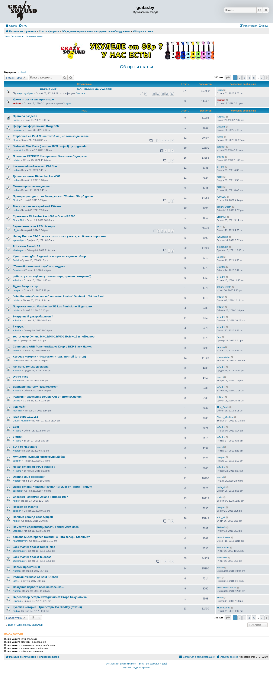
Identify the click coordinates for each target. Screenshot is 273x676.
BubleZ (16, 120)
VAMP (16, 350)
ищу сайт (19, 406)
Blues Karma (223, 607)
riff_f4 (16, 230)
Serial (16, 260)
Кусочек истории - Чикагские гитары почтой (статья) (49, 356)
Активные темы (34, 36)
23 (158, 94)
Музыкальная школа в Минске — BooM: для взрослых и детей (136, 664)
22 (153, 94)
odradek (221, 146)
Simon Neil (18, 220)
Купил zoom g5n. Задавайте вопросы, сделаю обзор (49, 256)
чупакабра (18, 240)
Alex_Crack (223, 407)
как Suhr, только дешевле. (31, 366)
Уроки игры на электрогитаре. (34, 99)
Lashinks (17, 130)
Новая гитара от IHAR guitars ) (34, 466)
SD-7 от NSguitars (25, 446)
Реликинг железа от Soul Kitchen (35, 577)
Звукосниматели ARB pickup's (34, 226)
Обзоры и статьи (136, 66)
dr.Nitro (16, 160)
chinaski (23, 72)
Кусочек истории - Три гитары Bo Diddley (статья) (47, 607)
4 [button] (249, 78)
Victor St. (221, 217)
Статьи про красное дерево (32, 186)
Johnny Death (224, 207)
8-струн (18, 436)
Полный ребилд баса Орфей (33, 516)
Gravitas (17, 270)
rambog (221, 347)
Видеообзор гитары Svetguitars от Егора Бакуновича (50, 597)
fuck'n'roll (17, 410)
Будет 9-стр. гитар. (26, 286)
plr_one (221, 166)
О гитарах (81, 93)
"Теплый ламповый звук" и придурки (39, 266)
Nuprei (16, 380)
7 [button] (262, 78)
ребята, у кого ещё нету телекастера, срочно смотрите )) (52, 276)
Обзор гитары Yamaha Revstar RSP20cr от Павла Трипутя (52, 486)
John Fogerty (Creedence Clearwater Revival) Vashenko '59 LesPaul (58, 296)
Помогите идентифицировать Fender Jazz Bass (46, 526)
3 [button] (244, 78)
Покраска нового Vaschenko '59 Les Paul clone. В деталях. (53, 306)
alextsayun (18, 250)
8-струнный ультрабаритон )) (33, 316)
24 (163, 94)
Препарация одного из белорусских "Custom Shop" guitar (53, 196)
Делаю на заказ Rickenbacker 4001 (36, 176)
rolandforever (20, 541)
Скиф (220, 90)
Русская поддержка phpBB (136, 667)
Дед (15, 340)
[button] (228, 77)
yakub (220, 136)
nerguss (221, 116)
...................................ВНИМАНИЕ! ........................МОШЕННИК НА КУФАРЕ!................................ (75, 89)
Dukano (17, 601)
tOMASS (221, 196)
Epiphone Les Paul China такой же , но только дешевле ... (52, 136)
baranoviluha (223, 357)
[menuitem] (23, 25)
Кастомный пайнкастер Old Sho (35, 166)
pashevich (18, 150)
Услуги (67, 103)
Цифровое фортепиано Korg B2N (36, 126)
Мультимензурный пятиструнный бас (39, 456)
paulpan (17, 290)
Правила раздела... (26, 116)
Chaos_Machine (21, 420)
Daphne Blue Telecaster (29, 476)
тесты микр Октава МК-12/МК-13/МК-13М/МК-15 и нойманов (53, 336)
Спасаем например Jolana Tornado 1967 (40, 496)
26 (172, 94)
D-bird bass (20, 376)
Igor (15, 581)
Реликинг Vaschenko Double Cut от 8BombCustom (47, 396)
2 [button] (239, 78)
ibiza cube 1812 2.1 (25, 416)
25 (167, 94)
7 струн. (18, 326)
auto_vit (221, 517)
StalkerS (17, 531)
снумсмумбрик (25, 93)
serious (17, 103)
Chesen (221, 126)
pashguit (17, 490)
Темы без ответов (13, 36)
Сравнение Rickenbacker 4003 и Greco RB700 (44, 216)
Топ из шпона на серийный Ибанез (37, 206)
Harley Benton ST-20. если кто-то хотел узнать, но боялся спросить (59, 236)
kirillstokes (222, 557)
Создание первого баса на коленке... (38, 587)
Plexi (15, 140)
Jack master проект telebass (32, 557)
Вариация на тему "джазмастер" (35, 386)
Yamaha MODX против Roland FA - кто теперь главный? (51, 536)
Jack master (19, 551)
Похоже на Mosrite (25, 506)
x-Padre (17, 280)
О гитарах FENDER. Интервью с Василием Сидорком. (50, 156)
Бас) (16, 426)
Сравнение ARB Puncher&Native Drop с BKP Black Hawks (52, 346)
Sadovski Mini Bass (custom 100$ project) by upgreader (50, 146)
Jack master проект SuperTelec (34, 547)
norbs (16, 170)
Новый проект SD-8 (26, 567)
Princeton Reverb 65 (26, 246)
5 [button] (254, 78)
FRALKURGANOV (226, 587)
